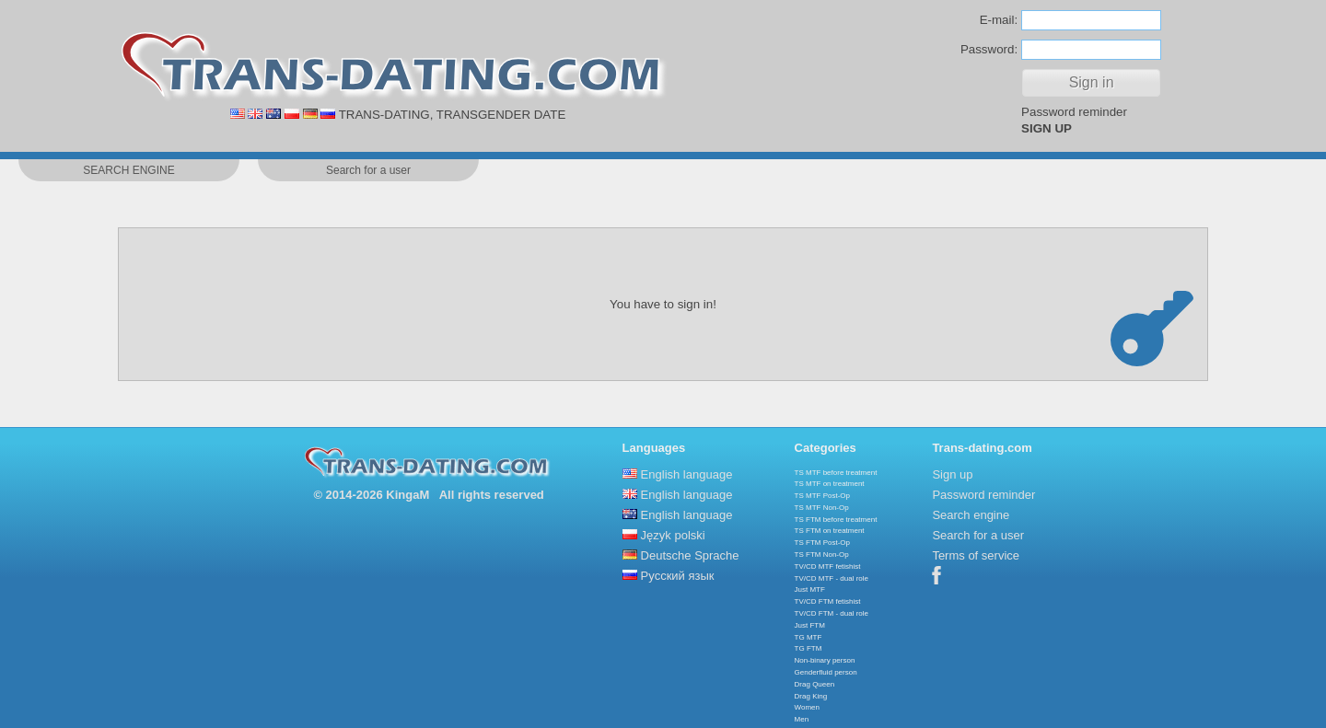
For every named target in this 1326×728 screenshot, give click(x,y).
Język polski (673, 535)
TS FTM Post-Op (822, 542)
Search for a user (978, 535)
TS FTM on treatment (830, 530)
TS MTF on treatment (830, 484)
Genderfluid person (826, 672)
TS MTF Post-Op (822, 495)
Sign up (952, 474)
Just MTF (810, 589)
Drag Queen (815, 684)
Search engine (970, 515)
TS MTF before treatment (836, 472)
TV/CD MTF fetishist (828, 566)
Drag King (811, 696)
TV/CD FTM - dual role (831, 613)
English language (687, 474)
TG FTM (808, 648)
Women (807, 707)
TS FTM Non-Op (822, 554)
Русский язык (678, 576)
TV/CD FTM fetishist (828, 601)
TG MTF (808, 637)
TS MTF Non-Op (822, 507)
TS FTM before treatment (836, 519)
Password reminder (1074, 112)
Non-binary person (825, 660)
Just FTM (810, 625)
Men (802, 719)
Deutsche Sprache (690, 555)
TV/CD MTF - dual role (831, 578)
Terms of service (975, 555)
